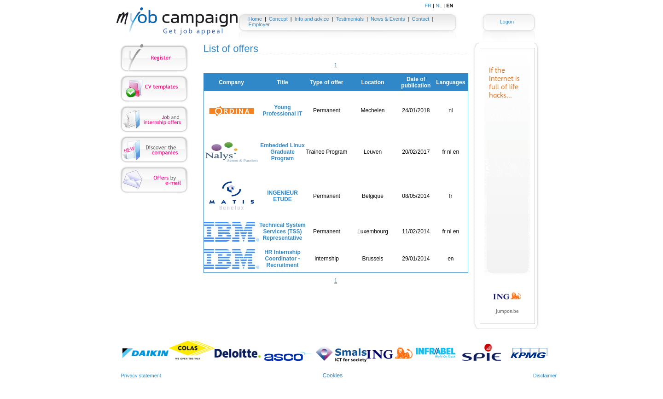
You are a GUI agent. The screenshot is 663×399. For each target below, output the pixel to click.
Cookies (333, 375)
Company (231, 82)
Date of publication (415, 82)
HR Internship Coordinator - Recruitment (282, 258)
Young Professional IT (282, 110)
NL (439, 5)
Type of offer (326, 82)
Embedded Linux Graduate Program (282, 152)
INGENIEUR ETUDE (282, 196)
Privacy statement (141, 375)
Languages (450, 82)
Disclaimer (545, 375)
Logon (507, 21)
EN (449, 5)
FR (428, 5)
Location (372, 82)
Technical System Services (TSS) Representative (282, 231)
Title (282, 82)
